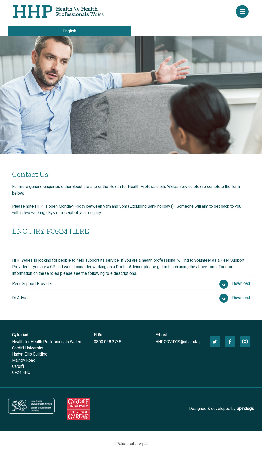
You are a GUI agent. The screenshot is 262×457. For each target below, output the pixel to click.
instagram (245, 341)
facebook (230, 341)
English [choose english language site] (69, 30)
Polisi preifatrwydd (132, 443)
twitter (215, 341)
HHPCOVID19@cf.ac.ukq (177, 341)
